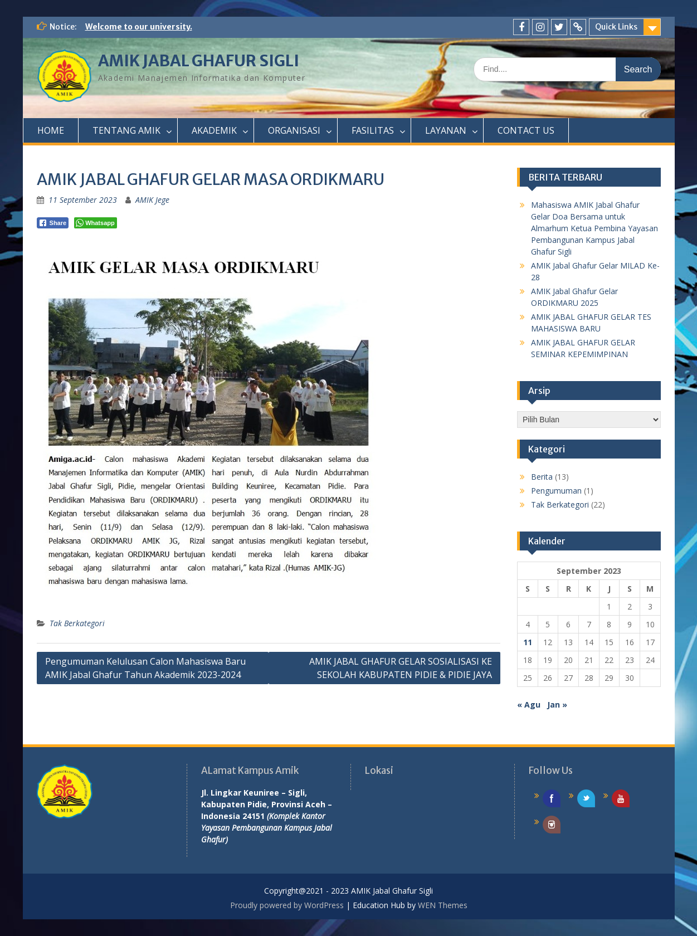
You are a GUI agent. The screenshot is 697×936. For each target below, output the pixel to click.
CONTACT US (526, 130)
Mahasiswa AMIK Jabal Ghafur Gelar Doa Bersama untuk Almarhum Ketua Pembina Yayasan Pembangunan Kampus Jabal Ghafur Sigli (594, 228)
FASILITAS (373, 130)
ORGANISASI (294, 130)
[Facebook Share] (53, 222)
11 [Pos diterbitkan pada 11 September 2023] (527, 642)
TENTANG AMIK (126, 130)
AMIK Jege (152, 199)
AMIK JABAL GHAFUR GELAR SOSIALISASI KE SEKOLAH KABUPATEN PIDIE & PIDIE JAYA (400, 668)
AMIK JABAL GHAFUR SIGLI (198, 61)
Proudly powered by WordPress (287, 905)
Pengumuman (556, 490)
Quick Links (616, 27)
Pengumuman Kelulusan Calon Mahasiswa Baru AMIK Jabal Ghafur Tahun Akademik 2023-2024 (145, 668)
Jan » (557, 704)
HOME (50, 130)
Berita (542, 476)
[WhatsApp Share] (95, 222)
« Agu (528, 704)
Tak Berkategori (77, 623)
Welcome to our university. (138, 27)
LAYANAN (445, 130)
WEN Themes (442, 905)
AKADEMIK (214, 130)
